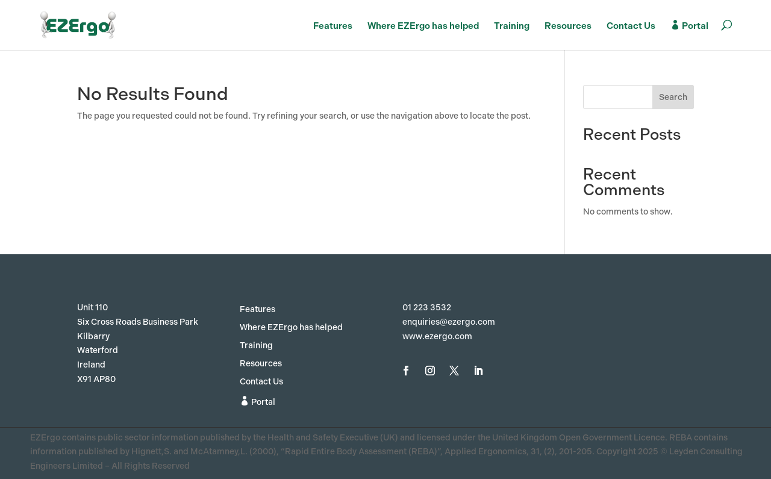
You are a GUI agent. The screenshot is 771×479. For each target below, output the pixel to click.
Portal (689, 25)
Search (673, 97)
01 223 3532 (426, 307)
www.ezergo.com (437, 336)
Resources (568, 26)
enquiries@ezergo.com (448, 322)
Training (511, 26)
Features (332, 26)
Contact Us (631, 26)
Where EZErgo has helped (423, 26)
